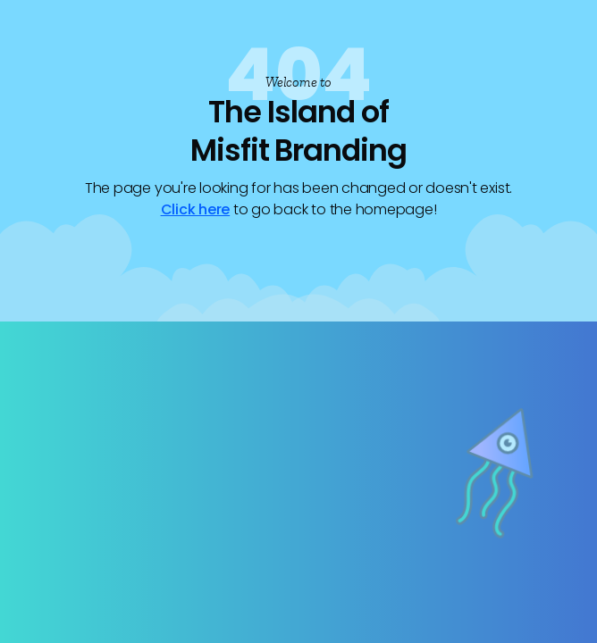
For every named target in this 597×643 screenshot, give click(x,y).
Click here (196, 209)
